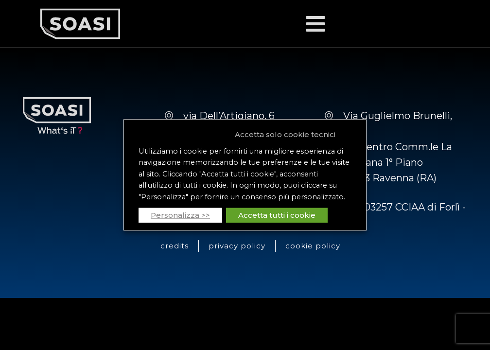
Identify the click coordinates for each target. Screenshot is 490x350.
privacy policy (237, 245)
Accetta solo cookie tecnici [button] (285, 134)
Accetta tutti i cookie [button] (276, 215)
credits (174, 245)
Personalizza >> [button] (180, 215)
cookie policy (312, 245)
